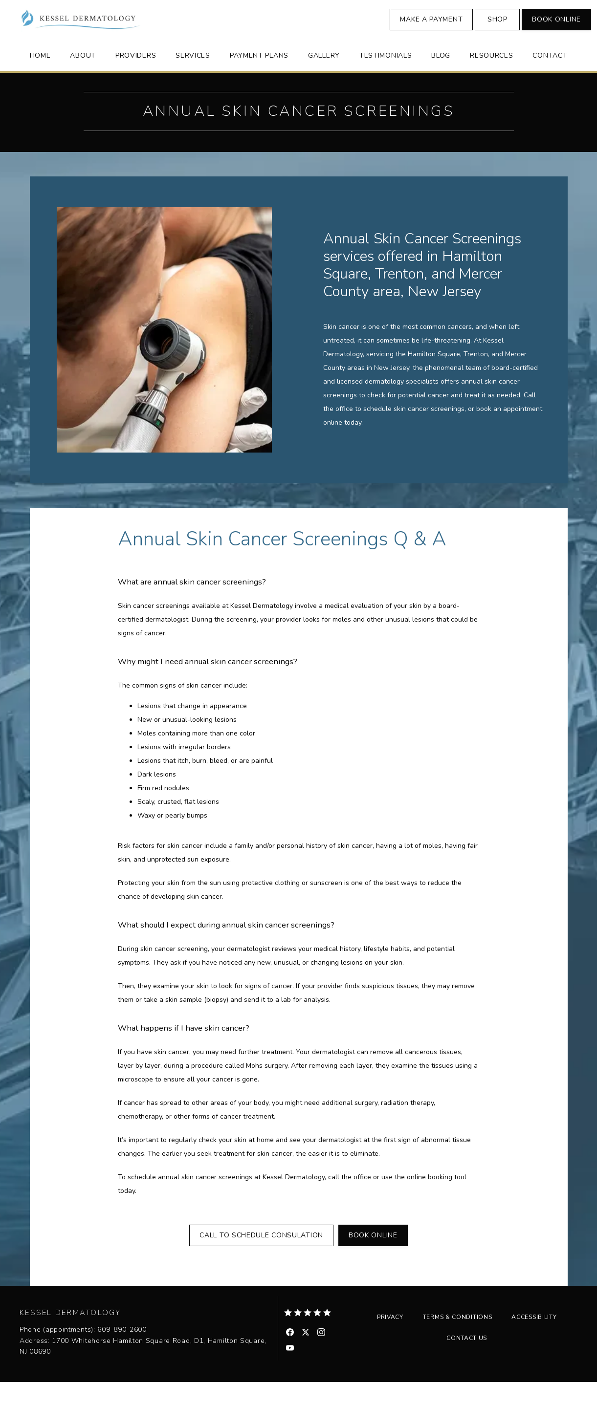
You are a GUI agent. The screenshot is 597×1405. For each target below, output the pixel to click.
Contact (549, 77)
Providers (135, 77)
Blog (440, 77)
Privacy (390, 1340)
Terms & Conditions (457, 1340)
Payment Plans (259, 77)
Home (40, 77)
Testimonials (385, 77)
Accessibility (533, 1340)
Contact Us (466, 1361)
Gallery (324, 77)
